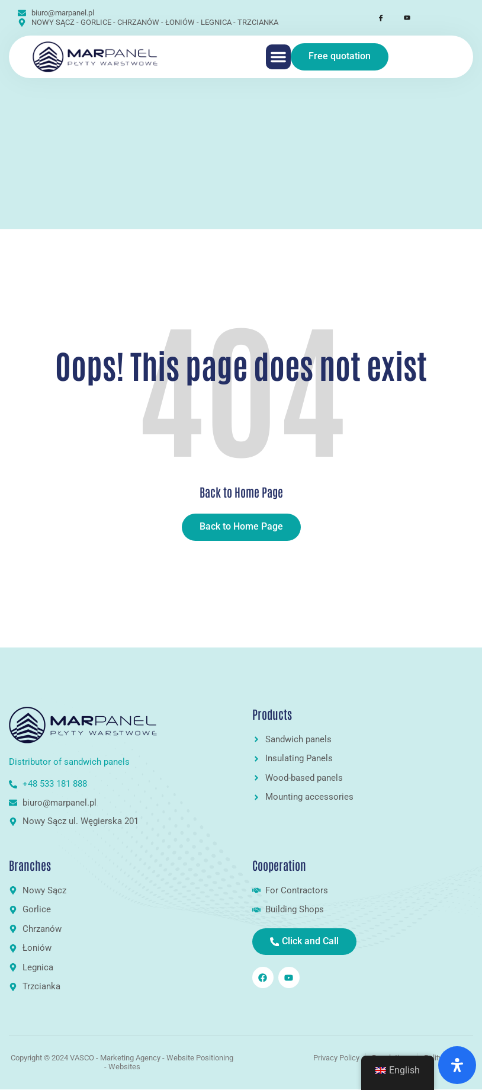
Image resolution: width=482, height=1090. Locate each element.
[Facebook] (375, 18)
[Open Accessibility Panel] (457, 1065)
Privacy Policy (336, 1057)
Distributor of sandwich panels (70, 761)
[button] (278, 56)
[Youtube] (401, 18)
